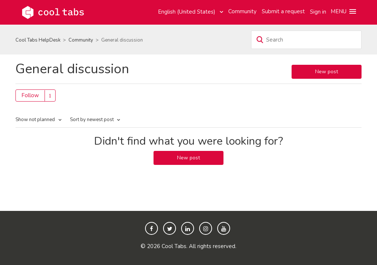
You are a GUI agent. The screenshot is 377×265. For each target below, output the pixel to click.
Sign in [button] (318, 11)
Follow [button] (30, 95)
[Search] (306, 40)
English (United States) (187, 11)
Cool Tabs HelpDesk (37, 40)
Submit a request (283, 11)
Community (242, 11)
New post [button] (326, 71)
